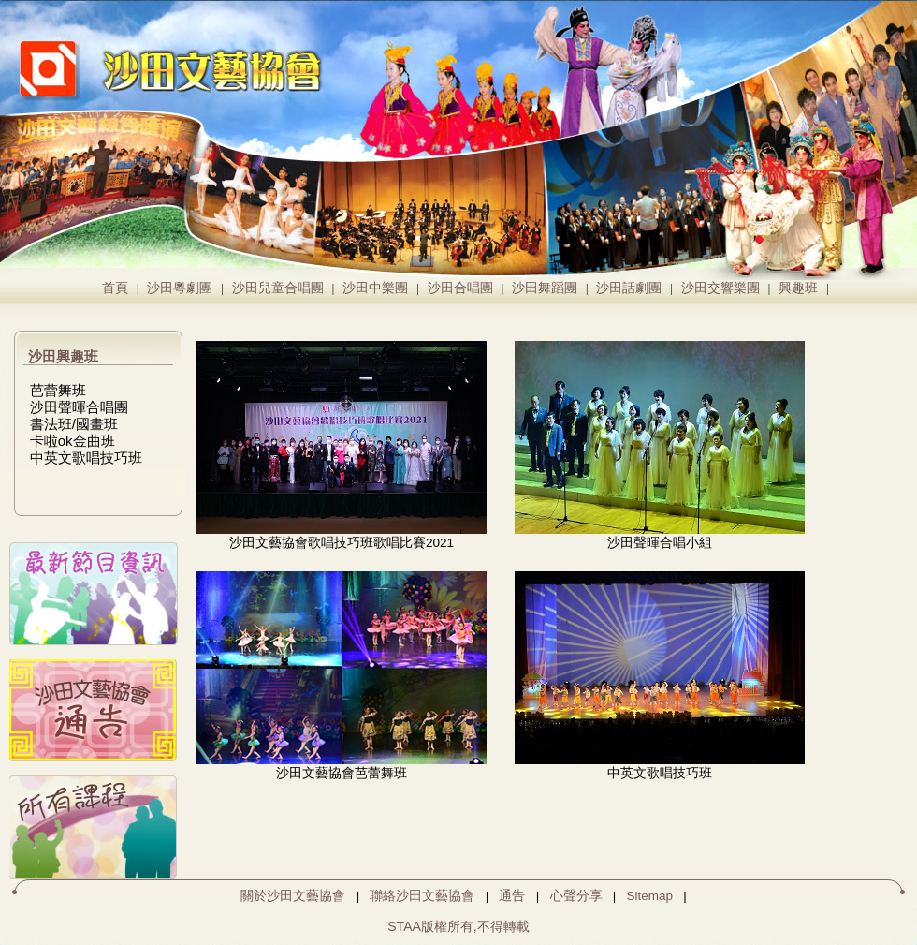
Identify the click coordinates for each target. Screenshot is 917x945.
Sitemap (650, 896)
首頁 (115, 288)
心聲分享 (576, 896)
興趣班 (798, 288)
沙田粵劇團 (179, 288)
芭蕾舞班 (58, 390)
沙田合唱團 (460, 288)
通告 (512, 896)
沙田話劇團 (629, 288)
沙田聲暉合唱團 (79, 407)
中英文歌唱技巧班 (86, 457)
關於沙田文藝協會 (292, 896)
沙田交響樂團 (720, 288)
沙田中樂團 (375, 288)
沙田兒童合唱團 (278, 288)
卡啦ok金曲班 (72, 441)
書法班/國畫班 (74, 424)
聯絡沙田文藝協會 (422, 896)
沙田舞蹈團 (544, 288)
